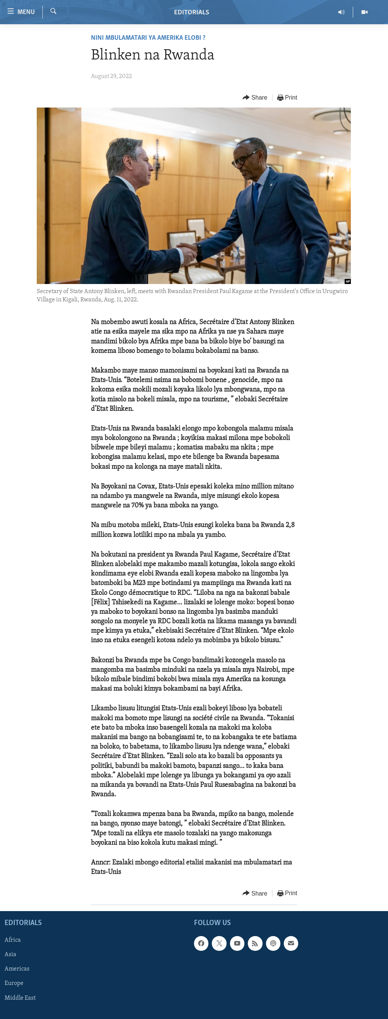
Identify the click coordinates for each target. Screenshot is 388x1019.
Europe (14, 984)
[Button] (255, 98)
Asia (10, 955)
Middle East (20, 998)
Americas (17, 969)
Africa (13, 941)
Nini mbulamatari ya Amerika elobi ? (148, 38)
